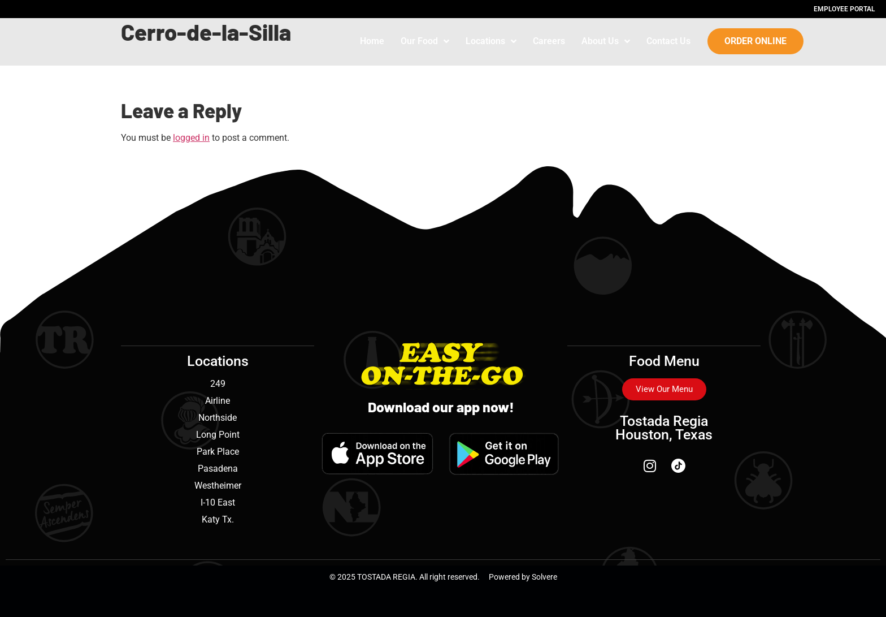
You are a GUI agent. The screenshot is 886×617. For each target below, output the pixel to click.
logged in (191, 137)
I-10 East (218, 502)
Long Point (218, 434)
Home (372, 41)
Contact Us (668, 41)
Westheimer (217, 485)
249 (217, 383)
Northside (217, 417)
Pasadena (218, 468)
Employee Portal (844, 9)
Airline (217, 400)
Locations (491, 41)
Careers (549, 41)
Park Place (218, 451)
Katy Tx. (218, 519)
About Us (605, 41)
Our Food (425, 41)
